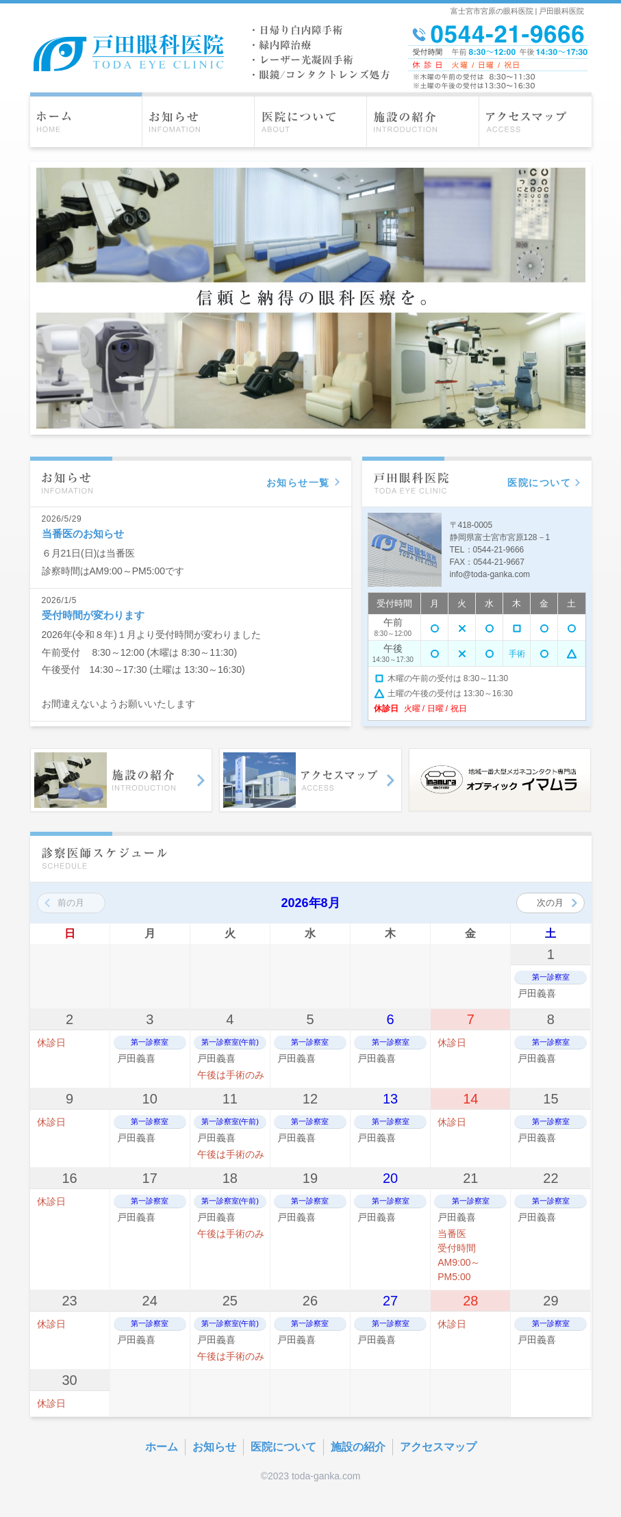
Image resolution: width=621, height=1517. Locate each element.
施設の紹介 (358, 1447)
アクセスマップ (438, 1447)
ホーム (161, 1447)
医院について (283, 1447)
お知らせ (214, 1447)
